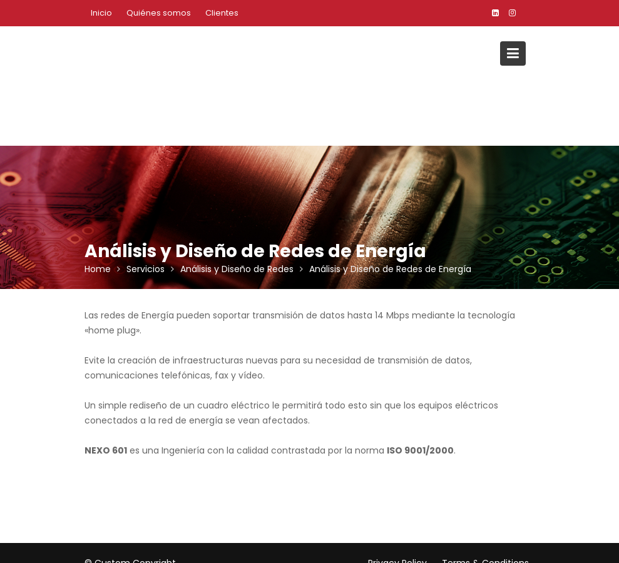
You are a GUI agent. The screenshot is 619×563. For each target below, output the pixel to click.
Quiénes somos (158, 13)
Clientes (221, 13)
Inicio (101, 13)
